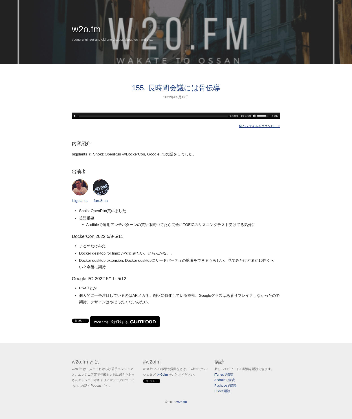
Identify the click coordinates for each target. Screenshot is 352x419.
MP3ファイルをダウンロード (259, 126)
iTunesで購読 (223, 374)
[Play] (75, 116)
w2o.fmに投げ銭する (125, 321)
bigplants (80, 191)
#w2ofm (162, 374)
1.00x (275, 116)
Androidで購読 (224, 380)
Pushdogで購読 (225, 385)
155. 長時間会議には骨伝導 (176, 88)
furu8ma (101, 191)
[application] (176, 116)
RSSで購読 (222, 391)
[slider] (153, 116)
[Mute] (254, 116)
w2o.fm (86, 29)
